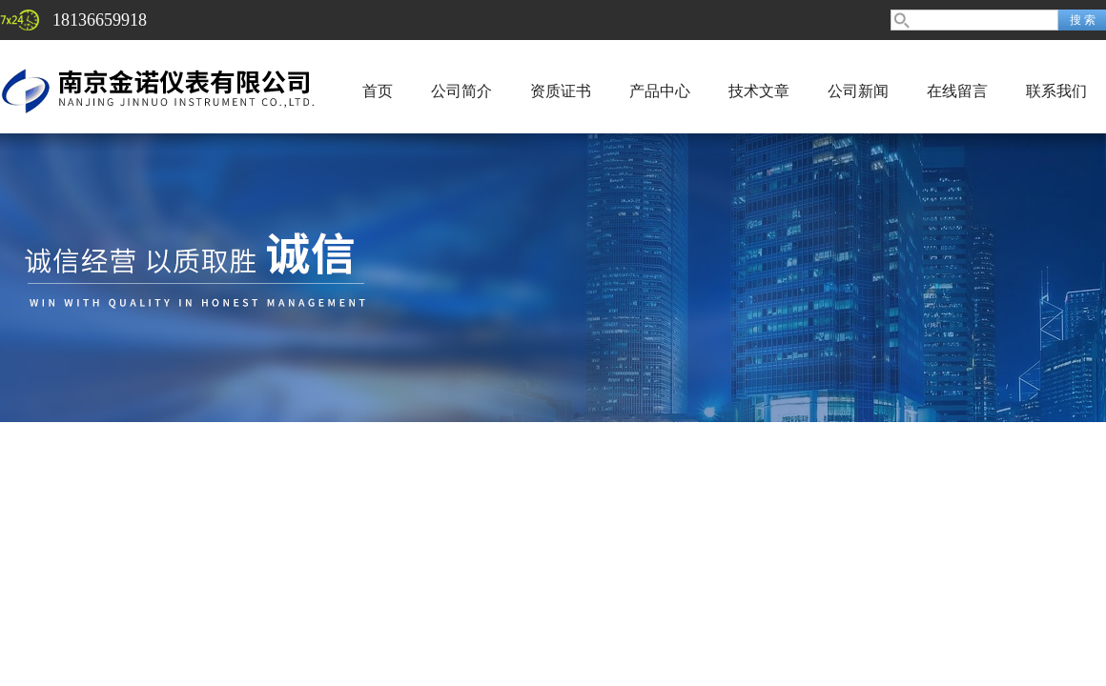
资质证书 (560, 91)
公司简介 (461, 91)
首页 (377, 91)
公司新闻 (858, 91)
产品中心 (659, 91)
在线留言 (957, 91)
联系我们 (1056, 91)
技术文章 (758, 91)
